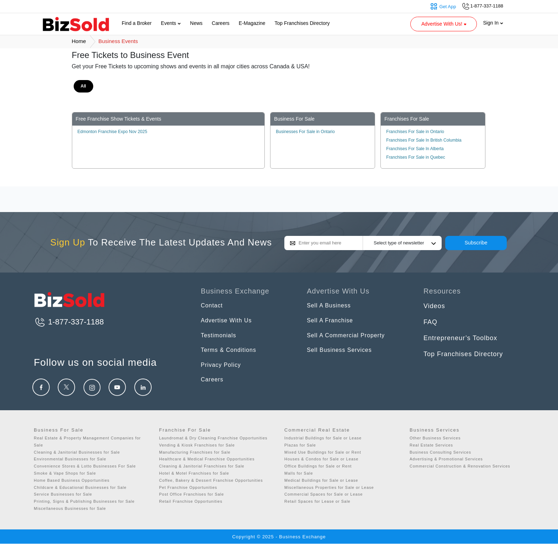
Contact (213, 306)
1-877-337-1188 (69, 321)
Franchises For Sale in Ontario (415, 131)
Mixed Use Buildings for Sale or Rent (322, 452)
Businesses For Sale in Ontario (305, 131)
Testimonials (220, 338)
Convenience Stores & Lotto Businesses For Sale (85, 466)
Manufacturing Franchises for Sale (195, 452)
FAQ (430, 322)
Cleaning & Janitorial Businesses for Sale (77, 452)
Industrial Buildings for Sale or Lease (323, 438)
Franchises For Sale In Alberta (414, 148)
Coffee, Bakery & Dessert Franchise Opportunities (211, 480)
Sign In (493, 23)
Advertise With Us (229, 322)
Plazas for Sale (300, 445)
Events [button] (171, 23)
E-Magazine (252, 23)
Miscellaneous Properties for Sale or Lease (329, 487)
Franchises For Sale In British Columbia (423, 140)
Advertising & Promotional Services (446, 459)
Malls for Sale (298, 473)
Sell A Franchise (332, 322)
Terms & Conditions (232, 354)
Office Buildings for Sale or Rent (318, 466)
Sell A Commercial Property (350, 338)
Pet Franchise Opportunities (188, 487)
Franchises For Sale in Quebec (415, 157)
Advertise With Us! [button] (444, 24)
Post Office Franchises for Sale (191, 494)
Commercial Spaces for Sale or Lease (323, 494)
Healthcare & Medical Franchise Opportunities (206, 459)
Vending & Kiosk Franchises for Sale (197, 445)
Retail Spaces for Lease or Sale (317, 501)
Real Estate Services (431, 445)
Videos (434, 306)
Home (79, 41)
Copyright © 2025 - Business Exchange (279, 536)
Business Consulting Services (440, 452)
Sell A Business (331, 306)
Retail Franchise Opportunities (190, 501)
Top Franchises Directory (302, 23)
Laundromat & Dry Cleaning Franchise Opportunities (213, 438)
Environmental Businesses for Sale (70, 459)
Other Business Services (435, 438)
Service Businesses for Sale (63, 494)
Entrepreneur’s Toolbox (460, 338)
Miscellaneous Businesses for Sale (70, 508)
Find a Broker (137, 23)
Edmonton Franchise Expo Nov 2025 (112, 131)
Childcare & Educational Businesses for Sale (80, 487)
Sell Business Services (343, 354)
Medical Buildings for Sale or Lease (321, 480)
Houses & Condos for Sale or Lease (321, 459)
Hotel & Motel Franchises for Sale (194, 473)
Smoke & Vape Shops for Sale (65, 473)
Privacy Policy (223, 370)
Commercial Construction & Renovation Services (460, 466)
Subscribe (476, 242)
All (83, 86)
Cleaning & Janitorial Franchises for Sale (201, 466)
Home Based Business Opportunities (72, 480)
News (196, 23)
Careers (221, 23)
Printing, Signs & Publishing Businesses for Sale (84, 501)
